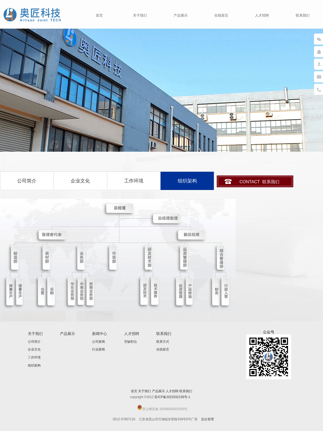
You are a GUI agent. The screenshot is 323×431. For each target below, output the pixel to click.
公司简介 (26, 181)
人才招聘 (262, 15)
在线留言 (221, 15)
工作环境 (133, 181)
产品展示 (181, 15)
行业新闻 (98, 349)
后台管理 (207, 419)
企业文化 (80, 181)
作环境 (36, 357)
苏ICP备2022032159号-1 (172, 397)
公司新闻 (98, 342)
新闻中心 (99, 333)
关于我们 (140, 15)
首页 (99, 15)
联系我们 (303, 15)
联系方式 (162, 342)
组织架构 (34, 365)
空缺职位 (130, 342)
